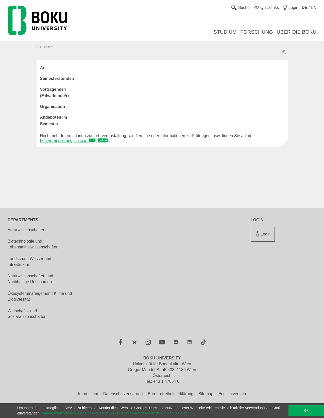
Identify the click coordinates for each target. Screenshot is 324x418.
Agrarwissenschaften (26, 230)
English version (232, 394)
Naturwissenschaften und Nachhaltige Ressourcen (30, 279)
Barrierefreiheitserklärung (170, 394)
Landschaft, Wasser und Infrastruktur (29, 262)
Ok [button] (306, 410)
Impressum (88, 394)
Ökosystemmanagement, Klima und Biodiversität (40, 296)
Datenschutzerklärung (123, 394)
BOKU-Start (45, 47)
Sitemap (205, 394)
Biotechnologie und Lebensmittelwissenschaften (33, 244)
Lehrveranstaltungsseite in (74, 140)
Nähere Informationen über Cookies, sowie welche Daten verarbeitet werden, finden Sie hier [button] (114, 413)
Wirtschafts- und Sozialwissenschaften (27, 314)
